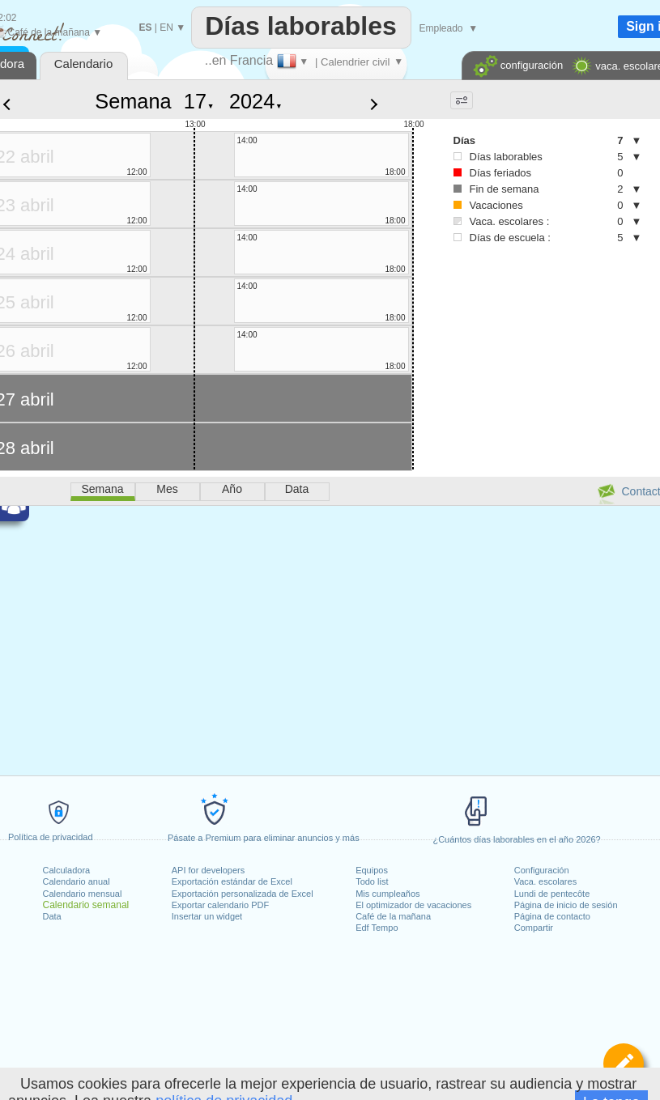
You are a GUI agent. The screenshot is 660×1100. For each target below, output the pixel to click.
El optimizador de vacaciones (413, 905)
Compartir (533, 927)
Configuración (541, 870)
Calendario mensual (82, 893)
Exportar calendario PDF (220, 905)
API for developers (208, 870)
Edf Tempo (377, 927)
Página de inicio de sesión (566, 905)
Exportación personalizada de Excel (242, 893)
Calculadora (67, 870)
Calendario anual (76, 881)
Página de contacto (552, 916)
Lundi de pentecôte (552, 893)
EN (166, 27)
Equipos (372, 870)
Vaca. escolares (545, 881)
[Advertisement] (499, 324)
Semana (133, 101)
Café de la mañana (393, 916)
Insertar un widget (207, 916)
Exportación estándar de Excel (232, 881)
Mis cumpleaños (387, 893)
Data (52, 916)
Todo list (372, 881)
